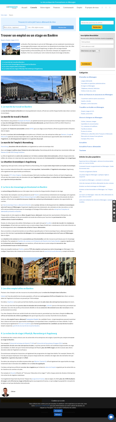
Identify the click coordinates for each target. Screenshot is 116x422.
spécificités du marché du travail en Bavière (26, 326)
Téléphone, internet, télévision (90, 88)
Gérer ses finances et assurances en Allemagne (96, 95)
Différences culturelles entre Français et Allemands (96, 134)
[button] (111, 417)
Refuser (58, 414)
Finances (56, 7)
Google (69, 134)
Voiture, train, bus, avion (88, 91)
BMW (31, 128)
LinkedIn (49, 305)
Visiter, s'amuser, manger (88, 121)
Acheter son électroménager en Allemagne (92, 186)
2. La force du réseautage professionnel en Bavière (19, 64)
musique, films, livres (87, 138)
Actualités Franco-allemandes (90, 146)
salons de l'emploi (50, 367)
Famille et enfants (86, 129)
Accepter (58, 411)
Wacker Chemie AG (40, 361)
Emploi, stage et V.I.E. (12, 40)
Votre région (45, 7)
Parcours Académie (25, 323)
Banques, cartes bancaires (89, 103)
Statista (21, 249)
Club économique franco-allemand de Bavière (17, 205)
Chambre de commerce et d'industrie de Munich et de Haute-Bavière (39, 241)
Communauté (68, 7)
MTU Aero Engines (15, 175)
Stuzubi (13, 373)
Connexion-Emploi (32, 319)
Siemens (63, 134)
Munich (36, 195)
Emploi (79, 7)
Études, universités (87, 113)
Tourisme (82, 150)
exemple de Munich (24, 120)
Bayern (11, 15)
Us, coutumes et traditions (89, 126)
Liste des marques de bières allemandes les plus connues (96, 183)
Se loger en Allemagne (88, 86)
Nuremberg (4, 146)
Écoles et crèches (86, 131)
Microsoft (4, 136)
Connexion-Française (12, 7)
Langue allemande (86, 81)
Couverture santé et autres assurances (93, 98)
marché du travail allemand (52, 251)
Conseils (33, 7)
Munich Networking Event (28, 197)
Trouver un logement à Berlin (88, 171)
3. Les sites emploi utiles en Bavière (13, 66)
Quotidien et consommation (89, 124)
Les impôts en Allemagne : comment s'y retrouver (94, 180)
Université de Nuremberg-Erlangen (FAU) (50, 343)
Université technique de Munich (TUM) (22, 343)
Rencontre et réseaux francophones (92, 136)
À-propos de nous (92, 7)
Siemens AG (4, 152)
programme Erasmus (38, 379)
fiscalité (48, 223)
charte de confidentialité (42, 405)
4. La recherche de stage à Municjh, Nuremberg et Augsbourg (22, 68)
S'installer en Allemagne (88, 77)
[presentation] (94, 57)
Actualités (83, 142)
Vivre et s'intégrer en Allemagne (90, 117)
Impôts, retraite (86, 101)
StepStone (10, 302)
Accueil (24, 7)
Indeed (3, 296)
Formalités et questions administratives (93, 83)
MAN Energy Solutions (17, 152)
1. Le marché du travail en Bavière (13, 62)
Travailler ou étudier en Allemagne (91, 107)
